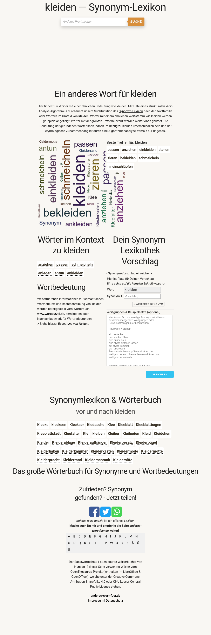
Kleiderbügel (146, 442)
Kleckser (76, 424)
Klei (86, 433)
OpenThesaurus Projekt (86, 572)
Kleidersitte (122, 460)
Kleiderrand (72, 460)
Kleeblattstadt (49, 433)
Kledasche (95, 424)
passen (62, 264)
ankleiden (75, 273)
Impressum (95, 600)
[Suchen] (94, 22)
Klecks (42, 424)
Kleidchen (162, 433)
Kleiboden (131, 433)
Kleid (146, 433)
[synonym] (142, 296)
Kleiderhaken (48, 451)
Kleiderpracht (48, 460)
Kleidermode (127, 451)
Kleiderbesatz (121, 442)
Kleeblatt (125, 424)
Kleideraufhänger (92, 442)
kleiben (99, 433)
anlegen (45, 273)
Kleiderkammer (75, 451)
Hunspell (80, 567)
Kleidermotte (152, 451)
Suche (136, 22)
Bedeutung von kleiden (73, 324)
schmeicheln (82, 264)
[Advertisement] (105, 58)
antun (59, 273)
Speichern (159, 374)
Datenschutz (114, 600)
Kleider (43, 442)
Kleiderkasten (102, 451)
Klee (111, 424)
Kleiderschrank (97, 460)
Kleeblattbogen (148, 424)
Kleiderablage (63, 442)
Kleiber (114, 433)
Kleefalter (72, 433)
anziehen (45, 264)
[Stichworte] (139, 340)
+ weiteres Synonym (148, 304)
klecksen (59, 424)
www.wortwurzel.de (50, 314)
